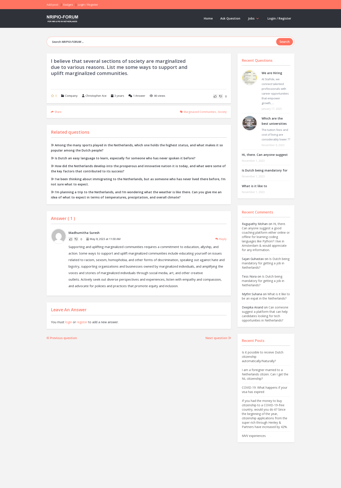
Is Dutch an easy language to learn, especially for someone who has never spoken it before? (123, 158)
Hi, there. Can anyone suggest (265, 155)
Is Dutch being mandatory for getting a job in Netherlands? (265, 263)
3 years (119, 96)
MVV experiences (254, 436)
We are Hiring (272, 73)
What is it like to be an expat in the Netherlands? (266, 296)
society (222, 112)
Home (208, 18)
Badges (68, 5)
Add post (52, 5)
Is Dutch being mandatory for (265, 170)
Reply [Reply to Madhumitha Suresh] (221, 239)
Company (71, 96)
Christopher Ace (94, 96)
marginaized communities (200, 112)
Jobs (254, 18)
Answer (137, 96)
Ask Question (230, 18)
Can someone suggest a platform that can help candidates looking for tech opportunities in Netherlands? (265, 313)
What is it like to (254, 186)
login (68, 322)
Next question (218, 338)
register (82, 322)
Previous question (62, 338)
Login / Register (279, 18)
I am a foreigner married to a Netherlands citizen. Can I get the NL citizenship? (265, 374)
